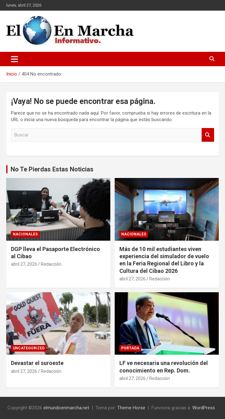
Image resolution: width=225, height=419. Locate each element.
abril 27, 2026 (24, 264)
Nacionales (25, 234)
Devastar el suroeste (37, 363)
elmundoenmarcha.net (66, 408)
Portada (130, 348)
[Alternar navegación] (14, 59)
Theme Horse (131, 408)
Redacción (51, 264)
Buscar (208, 135)
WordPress (203, 408)
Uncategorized (29, 348)
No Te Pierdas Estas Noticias (52, 169)
